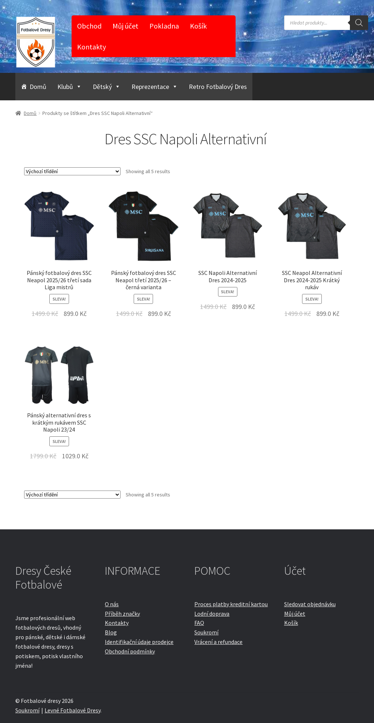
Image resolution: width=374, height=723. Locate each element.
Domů (38, 86)
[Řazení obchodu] (72, 171)
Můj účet (125, 25)
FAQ (199, 622)
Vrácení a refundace (218, 641)
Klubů (69, 86)
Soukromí (206, 632)
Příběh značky (122, 613)
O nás (112, 604)
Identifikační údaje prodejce (139, 641)
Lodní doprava (211, 613)
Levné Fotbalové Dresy (72, 710)
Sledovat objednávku (310, 604)
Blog (111, 632)
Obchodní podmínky (130, 651)
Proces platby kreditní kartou (231, 604)
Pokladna (164, 25)
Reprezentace (154, 86)
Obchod (89, 25)
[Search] (359, 22)
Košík (198, 25)
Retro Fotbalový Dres (218, 86)
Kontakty (91, 46)
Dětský (107, 86)
